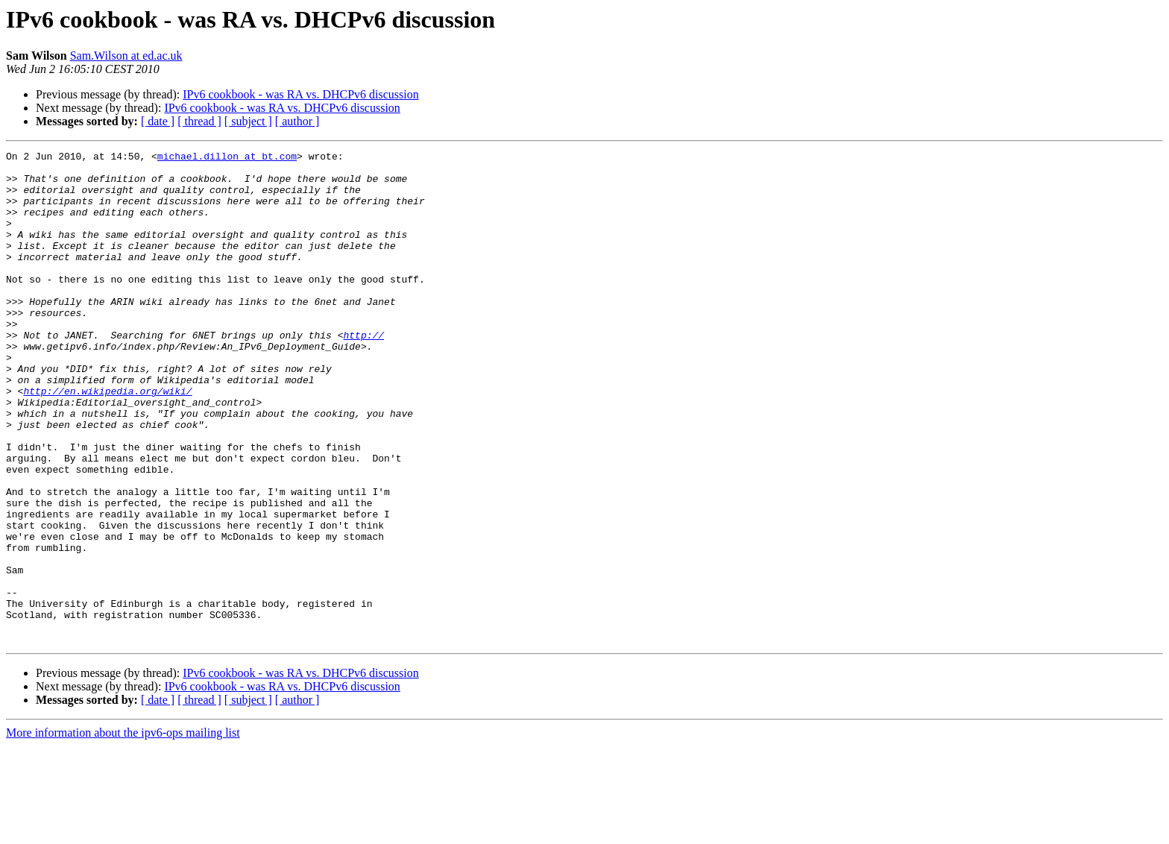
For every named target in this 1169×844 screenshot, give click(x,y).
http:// (363, 373)
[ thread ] (199, 121)
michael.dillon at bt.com (227, 158)
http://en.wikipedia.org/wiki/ (107, 440)
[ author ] (297, 121)
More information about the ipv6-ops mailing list (123, 831)
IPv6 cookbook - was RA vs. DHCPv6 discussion (300, 94)
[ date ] (157, 121)
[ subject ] (248, 121)
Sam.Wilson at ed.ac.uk (126, 55)
